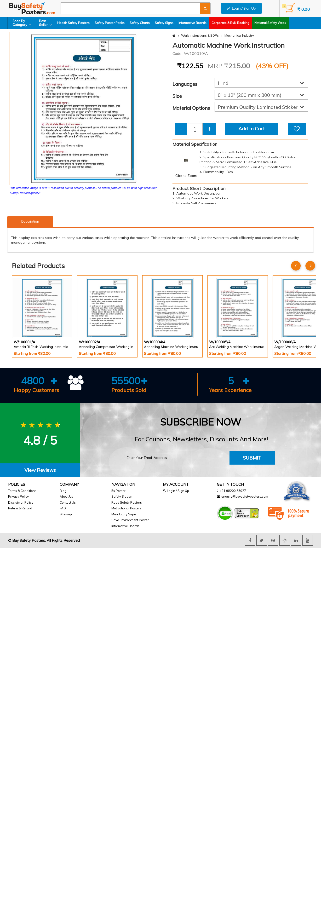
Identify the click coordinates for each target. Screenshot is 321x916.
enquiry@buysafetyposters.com (244, 496)
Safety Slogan (121, 496)
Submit (252, 458)
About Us (66, 496)
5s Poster (118, 491)
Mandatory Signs (124, 514)
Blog (63, 491)
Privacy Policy (18, 496)
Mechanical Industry (239, 35)
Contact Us (68, 502)
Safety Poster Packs (110, 23)
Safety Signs (164, 23)
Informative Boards (192, 23)
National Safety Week (270, 23)
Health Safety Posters (73, 23)
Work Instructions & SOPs (200, 35)
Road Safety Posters (126, 502)
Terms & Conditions (22, 491)
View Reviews (40, 470)
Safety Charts (140, 23)
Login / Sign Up (241, 8)
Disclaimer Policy (20, 502)
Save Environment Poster (130, 520)
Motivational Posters (126, 508)
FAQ (63, 508)
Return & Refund (20, 508)
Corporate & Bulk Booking (230, 23)
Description (30, 221)
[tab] (40, 470)
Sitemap (66, 514)
